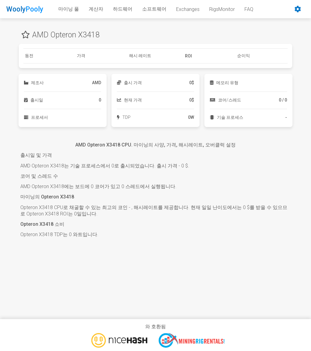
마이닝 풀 (68, 9)
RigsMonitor (222, 9)
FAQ (248, 9)
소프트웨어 (154, 9)
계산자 (96, 9)
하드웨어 (122, 9)
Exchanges (188, 9)
